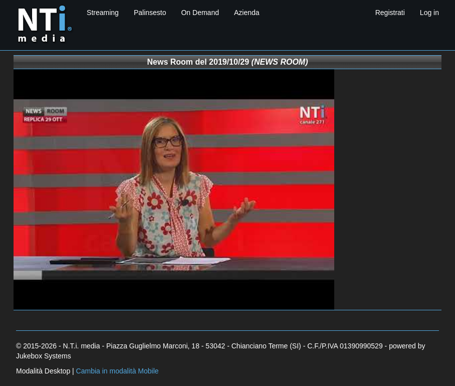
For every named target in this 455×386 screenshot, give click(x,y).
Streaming (103, 13)
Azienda (247, 13)
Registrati (390, 13)
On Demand (199, 13)
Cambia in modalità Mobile (117, 371)
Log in (429, 13)
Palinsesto (150, 13)
